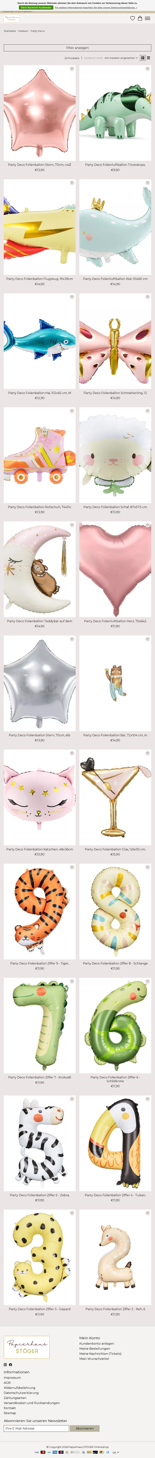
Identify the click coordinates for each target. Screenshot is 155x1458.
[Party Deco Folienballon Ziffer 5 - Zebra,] (40, 1143)
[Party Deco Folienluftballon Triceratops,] (115, 113)
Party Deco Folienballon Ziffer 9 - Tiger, (39, 963)
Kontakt (10, 1408)
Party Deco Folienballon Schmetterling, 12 (115, 393)
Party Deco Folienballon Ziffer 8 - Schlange (115, 963)
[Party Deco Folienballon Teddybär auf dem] (40, 569)
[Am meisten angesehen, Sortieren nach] (121, 57)
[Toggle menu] (147, 18)
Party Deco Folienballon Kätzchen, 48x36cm (39, 849)
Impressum (12, 1377)
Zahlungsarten (15, 1398)
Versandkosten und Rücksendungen (32, 1403)
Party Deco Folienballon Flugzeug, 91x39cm (39, 279)
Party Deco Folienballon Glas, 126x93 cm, (115, 849)
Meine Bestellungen (94, 1348)
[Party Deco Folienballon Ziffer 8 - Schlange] (115, 911)
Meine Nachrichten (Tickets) (100, 1354)
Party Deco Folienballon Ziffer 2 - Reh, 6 (115, 1309)
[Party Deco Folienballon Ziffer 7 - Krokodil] (40, 1026)
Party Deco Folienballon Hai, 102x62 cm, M (39, 393)
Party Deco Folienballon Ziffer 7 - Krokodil (39, 1077)
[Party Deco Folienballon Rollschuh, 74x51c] (40, 455)
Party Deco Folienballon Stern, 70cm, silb (39, 735)
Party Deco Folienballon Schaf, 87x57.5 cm (115, 507)
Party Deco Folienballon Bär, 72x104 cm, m (115, 735)
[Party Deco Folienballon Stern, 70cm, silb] (40, 683)
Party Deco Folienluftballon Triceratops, (115, 165)
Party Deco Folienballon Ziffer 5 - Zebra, (39, 1195)
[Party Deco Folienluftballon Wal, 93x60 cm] (115, 227)
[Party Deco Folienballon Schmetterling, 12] (115, 341)
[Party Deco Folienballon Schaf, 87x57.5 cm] (115, 455)
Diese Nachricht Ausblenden (36, 7)
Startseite (10, 30)
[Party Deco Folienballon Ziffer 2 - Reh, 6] (115, 1257)
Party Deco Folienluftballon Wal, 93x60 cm (115, 279)
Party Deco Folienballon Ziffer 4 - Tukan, (115, 1195)
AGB (7, 1383)
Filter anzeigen (77, 48)
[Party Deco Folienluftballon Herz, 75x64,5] (115, 569)
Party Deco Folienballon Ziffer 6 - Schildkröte (115, 1079)
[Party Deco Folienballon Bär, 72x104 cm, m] (115, 683)
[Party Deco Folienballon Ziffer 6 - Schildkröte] (115, 1026)
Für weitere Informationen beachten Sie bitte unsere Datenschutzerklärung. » (96, 7)
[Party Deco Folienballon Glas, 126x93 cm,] (115, 797)
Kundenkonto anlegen (96, 1343)
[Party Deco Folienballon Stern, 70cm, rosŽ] (40, 113)
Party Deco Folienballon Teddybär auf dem (39, 621)
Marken (23, 30)
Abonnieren (85, 1428)
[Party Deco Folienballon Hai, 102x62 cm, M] (40, 341)
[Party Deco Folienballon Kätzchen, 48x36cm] (40, 797)
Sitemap (10, 1413)
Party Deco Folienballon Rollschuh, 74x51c (39, 507)
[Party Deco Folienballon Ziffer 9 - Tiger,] (40, 911)
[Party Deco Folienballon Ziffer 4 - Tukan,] (115, 1143)
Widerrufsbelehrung (19, 1388)
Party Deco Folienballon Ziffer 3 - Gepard (40, 1309)
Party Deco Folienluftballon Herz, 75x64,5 (115, 621)
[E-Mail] (36, 1428)
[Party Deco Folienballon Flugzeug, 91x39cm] (40, 227)
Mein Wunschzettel (94, 1359)
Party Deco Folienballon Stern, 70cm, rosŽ (39, 165)
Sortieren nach (93, 57)
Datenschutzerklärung (21, 1393)
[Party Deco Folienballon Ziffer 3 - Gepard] (40, 1257)
